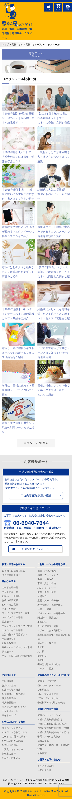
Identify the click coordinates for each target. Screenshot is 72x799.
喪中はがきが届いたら (48, 664)
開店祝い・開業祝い (47, 617)
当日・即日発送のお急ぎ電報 (17, 656)
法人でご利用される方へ (14, 706)
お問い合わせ (44, 770)
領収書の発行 (9, 753)
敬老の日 (42, 656)
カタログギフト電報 (12, 630)
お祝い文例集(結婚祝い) (49, 719)
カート (58, 6)
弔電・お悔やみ (45, 579)
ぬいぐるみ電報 (10, 604)
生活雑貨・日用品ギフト (14, 634)
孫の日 (40, 660)
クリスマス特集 (45, 668)
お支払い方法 (9, 685)
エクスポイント (10, 711)
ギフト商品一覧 (10, 592)
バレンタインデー (46, 588)
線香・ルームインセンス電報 (17, 647)
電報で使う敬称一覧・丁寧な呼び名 (53, 747)
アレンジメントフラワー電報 (17, 626)
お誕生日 (42, 596)
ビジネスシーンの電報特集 (51, 613)
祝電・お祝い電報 (46, 570)
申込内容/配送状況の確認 (36, 495)
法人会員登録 (9, 702)
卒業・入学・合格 (46, 583)
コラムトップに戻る (36, 442)
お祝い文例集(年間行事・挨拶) (53, 728)
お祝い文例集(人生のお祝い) (52, 723)
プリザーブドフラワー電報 (16, 613)
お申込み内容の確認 (12, 740)
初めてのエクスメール (48, 685)
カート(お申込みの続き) (14, 736)
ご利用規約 (43, 689)
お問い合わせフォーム (35, 548)
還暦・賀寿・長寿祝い (48, 600)
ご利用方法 (7, 681)
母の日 (40, 647)
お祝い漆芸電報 (10, 600)
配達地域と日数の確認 (13, 694)
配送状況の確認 (10, 745)
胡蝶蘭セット (9, 638)
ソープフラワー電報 (12, 617)
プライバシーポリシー (48, 698)
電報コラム (43, 740)
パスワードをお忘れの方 (14, 732)
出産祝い (42, 622)
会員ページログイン (12, 728)
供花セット (7, 651)
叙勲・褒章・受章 (46, 592)
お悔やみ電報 (9, 643)
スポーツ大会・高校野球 (50, 630)
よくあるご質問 (45, 765)
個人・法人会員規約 (47, 694)
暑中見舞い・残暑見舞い (50, 605)
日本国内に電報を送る (13, 570)
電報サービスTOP (46, 681)
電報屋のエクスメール (34, 791)
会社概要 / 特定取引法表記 (51, 702)
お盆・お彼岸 (44, 609)
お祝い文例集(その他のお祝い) (53, 732)
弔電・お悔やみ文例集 (48, 736)
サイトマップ (9, 715)
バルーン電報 (9, 609)
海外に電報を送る (11, 575)
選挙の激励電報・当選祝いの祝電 (53, 636)
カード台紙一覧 (10, 587)
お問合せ (67, 6)
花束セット (7, 621)
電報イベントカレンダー (50, 715)
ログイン (48, 6)
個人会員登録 (9, 698)
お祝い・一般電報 (11, 596)
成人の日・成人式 (46, 643)
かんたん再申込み (11, 758)
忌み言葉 (42, 753)
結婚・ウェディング (47, 575)
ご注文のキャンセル (12, 749)
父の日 (40, 651)
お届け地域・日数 (11, 689)
